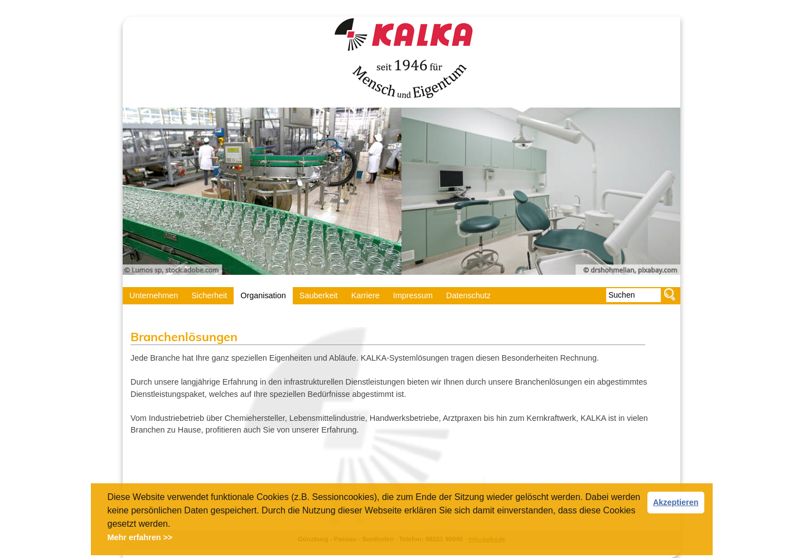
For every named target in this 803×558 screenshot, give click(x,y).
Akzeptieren (676, 502)
